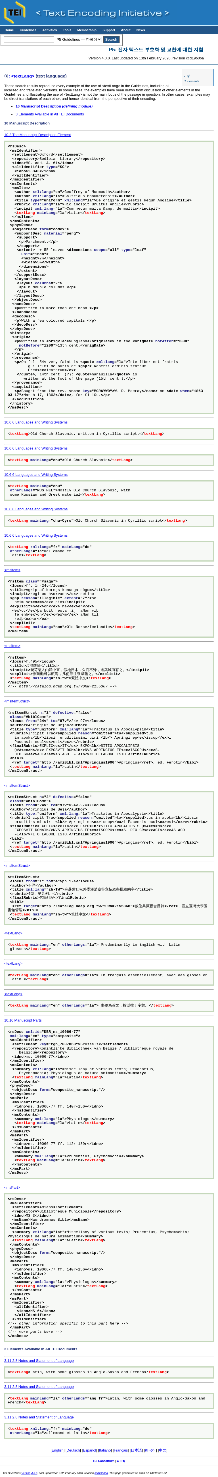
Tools (67, 30)
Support (108, 30)
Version (25, 1472)
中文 (162, 1450)
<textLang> (13, 933)
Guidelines (28, 30)
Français (121, 1450)
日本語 (136, 1450)
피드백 (121, 1461)
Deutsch (73, 1450)
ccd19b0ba (101, 1472)
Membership (87, 30)
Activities (49, 30)
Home (9, 30)
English (58, 1450)
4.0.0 (34, 1472)
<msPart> (12, 1187)
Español (89, 1450)
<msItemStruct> (17, 701)
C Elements (191, 81)
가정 (187, 76)
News (141, 30)
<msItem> (12, 570)
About (125, 30)
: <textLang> (22, 76)
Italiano (105, 1450)
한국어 (150, 1450)
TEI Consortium (103, 1461)
